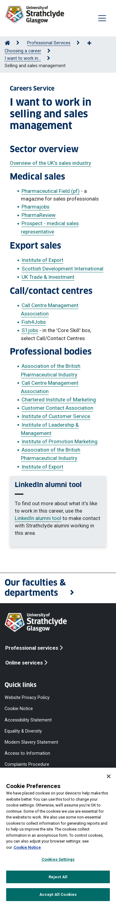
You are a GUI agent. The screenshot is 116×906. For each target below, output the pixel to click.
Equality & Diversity (23, 730)
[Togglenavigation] (102, 18)
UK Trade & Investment (48, 277)
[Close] (108, 776)
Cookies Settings (58, 859)
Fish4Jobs (34, 322)
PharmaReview (39, 215)
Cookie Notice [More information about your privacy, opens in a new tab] (27, 847)
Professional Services (48, 43)
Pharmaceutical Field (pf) (51, 191)
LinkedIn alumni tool (38, 518)
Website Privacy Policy (27, 697)
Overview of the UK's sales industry (50, 163)
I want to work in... (23, 58)
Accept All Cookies (58, 894)
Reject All (58, 877)
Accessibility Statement (28, 719)
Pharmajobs (36, 207)
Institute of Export (42, 260)
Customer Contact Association (57, 408)
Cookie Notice (19, 708)
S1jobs (30, 330)
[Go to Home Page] (7, 43)
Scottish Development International (62, 269)
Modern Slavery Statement (31, 742)
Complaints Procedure (27, 764)
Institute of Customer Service (56, 416)
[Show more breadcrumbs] (92, 43)
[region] (58, 837)
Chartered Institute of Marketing (59, 399)
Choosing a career (23, 51)
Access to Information (27, 753)
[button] (58, 588)
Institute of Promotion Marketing (60, 441)
